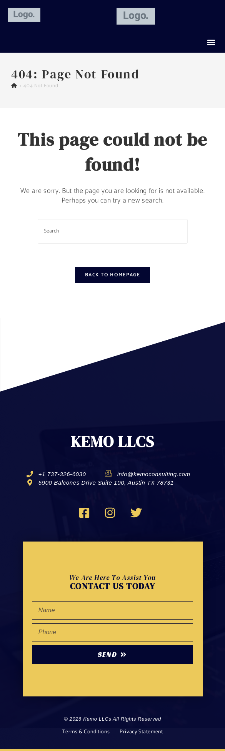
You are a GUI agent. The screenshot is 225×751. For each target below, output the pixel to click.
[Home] (14, 86)
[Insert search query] (113, 231)
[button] (211, 42)
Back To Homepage (112, 275)
